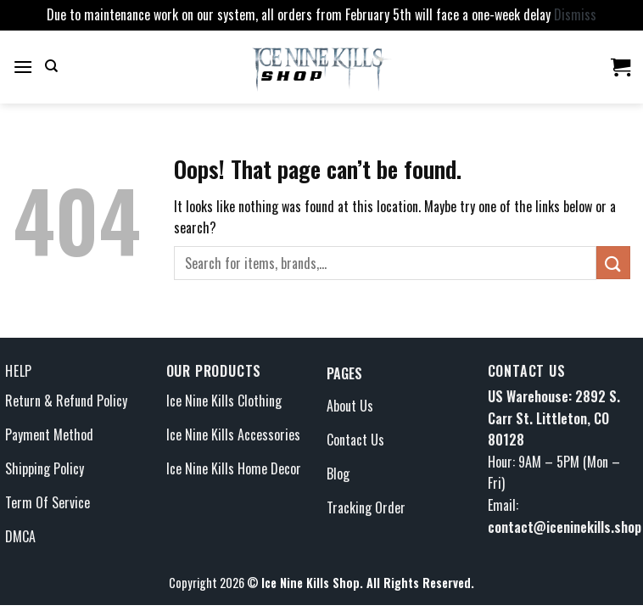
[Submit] (613, 262)
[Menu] (23, 66)
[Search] (51, 66)
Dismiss (575, 14)
